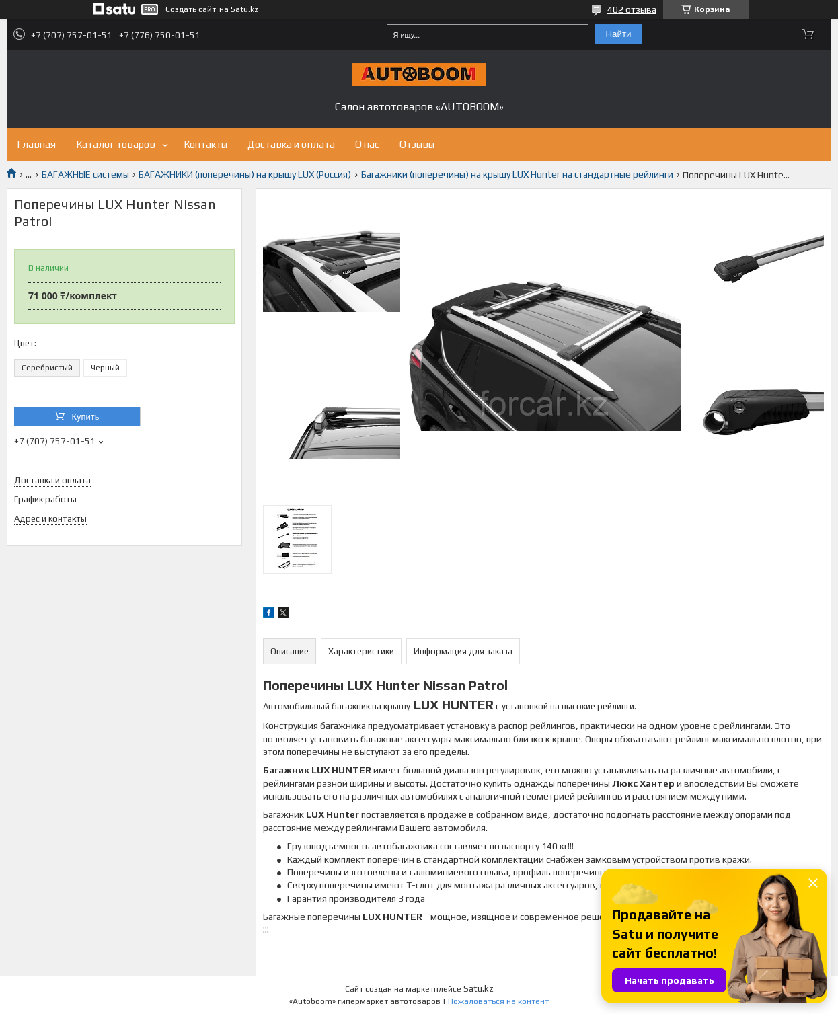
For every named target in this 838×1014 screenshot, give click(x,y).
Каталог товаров (115, 144)
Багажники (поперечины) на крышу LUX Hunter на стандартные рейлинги (517, 174)
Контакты (205, 144)
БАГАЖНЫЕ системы (85, 174)
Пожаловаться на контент (498, 1001)
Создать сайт (190, 9)
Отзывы (416, 144)
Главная (36, 144)
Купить (85, 417)
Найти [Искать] (618, 34)
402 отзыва (631, 9)
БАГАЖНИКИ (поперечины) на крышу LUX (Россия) (245, 174)
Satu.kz (478, 989)
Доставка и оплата (291, 144)
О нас (367, 144)
